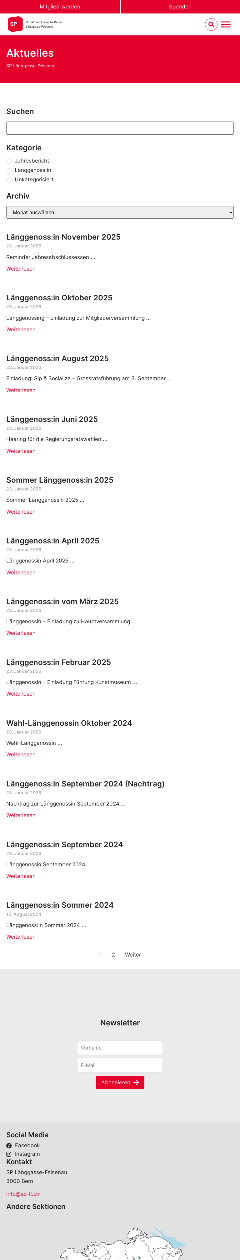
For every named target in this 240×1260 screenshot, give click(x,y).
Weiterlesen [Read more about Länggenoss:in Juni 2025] (21, 451)
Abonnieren (115, 1082)
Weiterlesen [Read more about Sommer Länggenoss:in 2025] (21, 512)
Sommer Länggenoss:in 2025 (59, 480)
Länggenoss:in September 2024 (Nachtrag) (85, 783)
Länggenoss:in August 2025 (57, 358)
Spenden (180, 6)
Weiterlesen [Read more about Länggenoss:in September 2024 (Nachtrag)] (21, 815)
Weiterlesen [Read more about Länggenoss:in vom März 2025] (21, 633)
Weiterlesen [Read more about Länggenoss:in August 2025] (21, 390)
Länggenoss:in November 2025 (63, 236)
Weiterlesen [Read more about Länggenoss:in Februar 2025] (21, 694)
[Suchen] (120, 128)
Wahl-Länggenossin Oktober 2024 (69, 723)
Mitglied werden (60, 6)
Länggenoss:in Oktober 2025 (59, 297)
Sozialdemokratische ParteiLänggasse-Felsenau (44, 24)
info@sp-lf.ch (22, 1194)
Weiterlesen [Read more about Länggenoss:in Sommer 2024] (21, 937)
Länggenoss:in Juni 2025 (52, 419)
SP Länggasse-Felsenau (30, 65)
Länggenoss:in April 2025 (52, 540)
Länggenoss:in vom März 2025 (62, 601)
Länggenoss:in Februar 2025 (58, 662)
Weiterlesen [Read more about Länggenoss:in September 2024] (21, 876)
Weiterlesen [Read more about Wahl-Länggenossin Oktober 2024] (21, 754)
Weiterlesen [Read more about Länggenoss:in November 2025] (21, 269)
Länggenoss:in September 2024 (64, 844)
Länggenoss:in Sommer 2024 (60, 905)
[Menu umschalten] (226, 25)
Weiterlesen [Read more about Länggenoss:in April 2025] (21, 572)
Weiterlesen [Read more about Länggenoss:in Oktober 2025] (21, 329)
